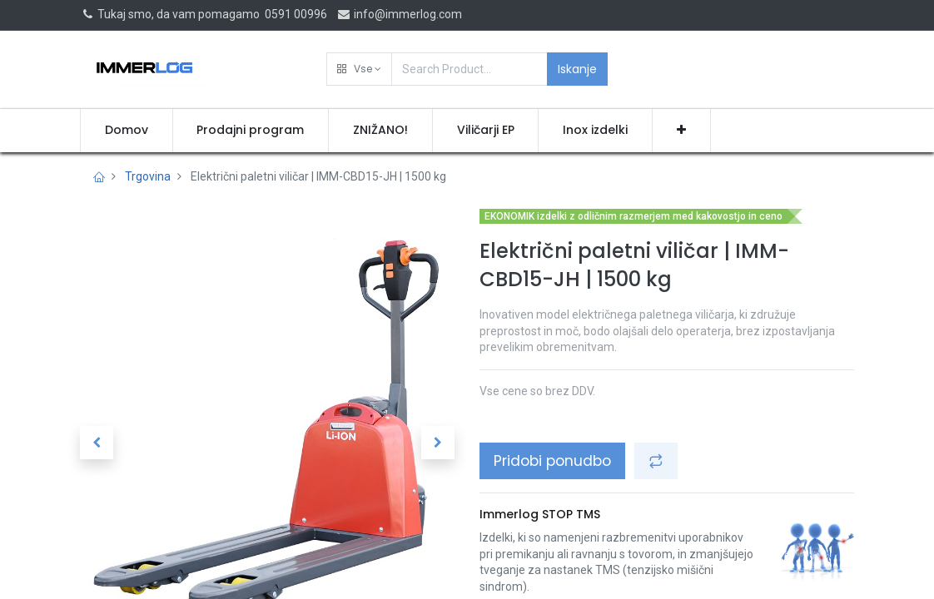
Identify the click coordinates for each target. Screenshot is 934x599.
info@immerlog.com (399, 14)
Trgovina (148, 176)
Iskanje (577, 69)
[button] (359, 69)
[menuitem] (126, 130)
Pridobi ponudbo (552, 461)
